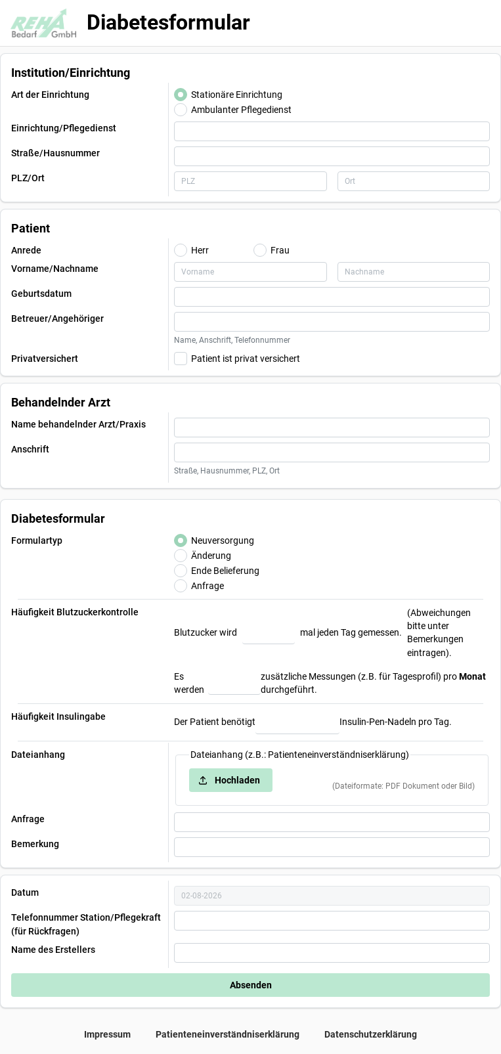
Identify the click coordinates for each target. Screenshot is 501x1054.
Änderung (211, 555)
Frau (280, 250)
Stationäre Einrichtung (236, 94)
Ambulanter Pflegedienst (241, 109)
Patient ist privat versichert (245, 358)
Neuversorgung (222, 540)
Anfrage (207, 586)
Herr (200, 250)
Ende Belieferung (225, 570)
